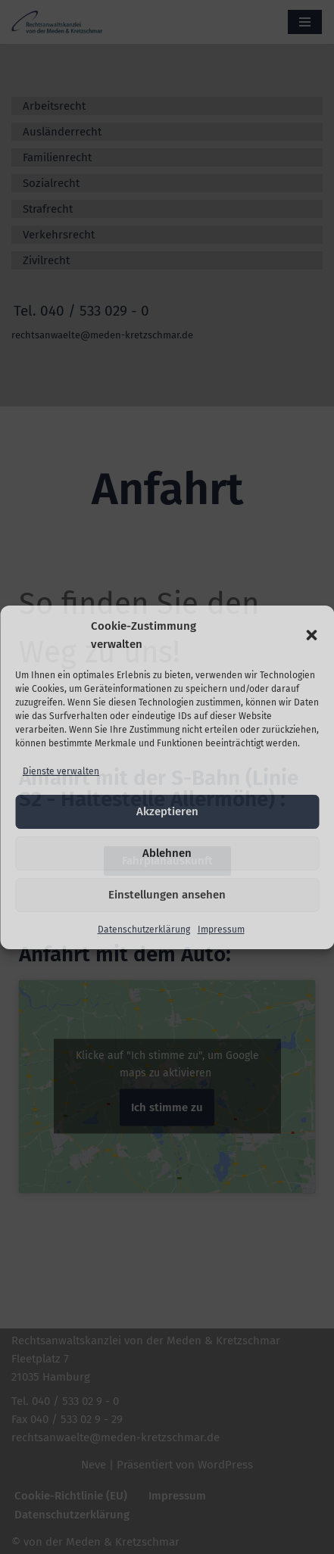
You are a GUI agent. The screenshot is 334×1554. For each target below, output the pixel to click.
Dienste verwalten (61, 771)
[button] (311, 635)
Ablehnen (167, 853)
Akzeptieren (167, 811)
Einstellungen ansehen (167, 895)
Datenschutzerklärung (144, 929)
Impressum (221, 929)
